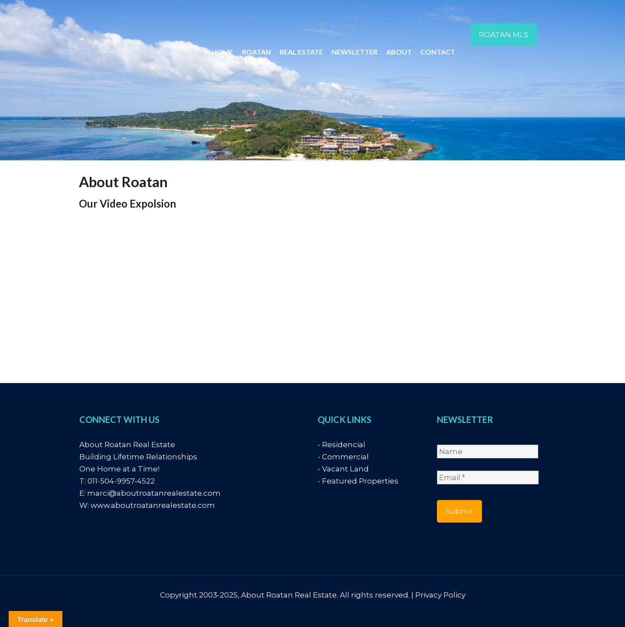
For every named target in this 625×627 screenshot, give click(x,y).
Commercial (345, 456)
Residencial (343, 444)
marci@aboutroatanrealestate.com (154, 493)
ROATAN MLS (503, 34)
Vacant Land (345, 469)
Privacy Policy (440, 595)
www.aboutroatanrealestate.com (153, 505)
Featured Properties (360, 481)
